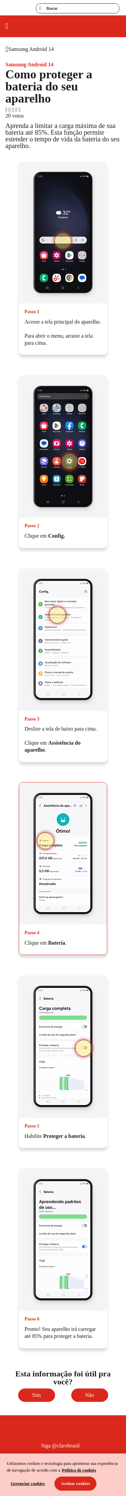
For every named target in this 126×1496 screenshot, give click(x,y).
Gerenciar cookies (28, 1483)
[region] (63, 1474)
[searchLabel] (77, 8)
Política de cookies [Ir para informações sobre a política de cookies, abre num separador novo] (79, 1470)
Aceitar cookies (75, 1483)
